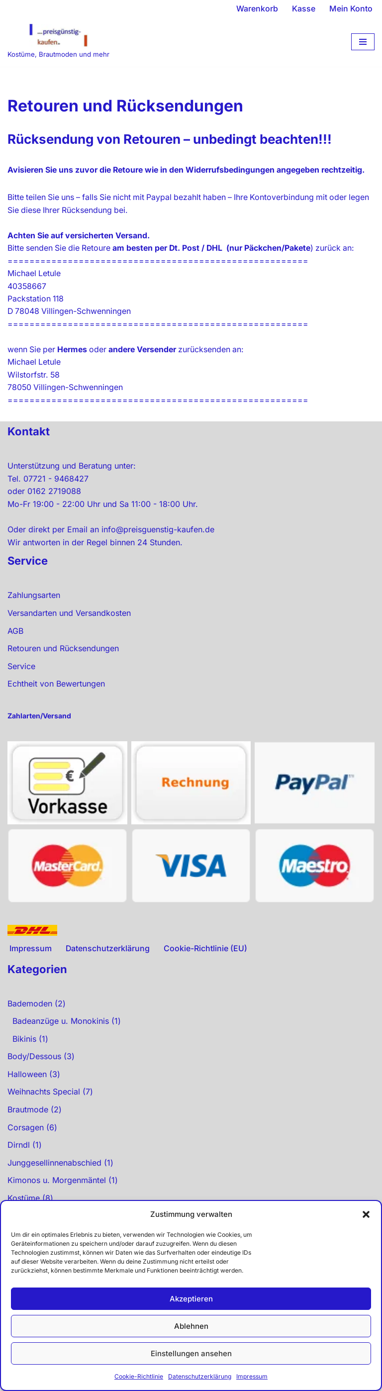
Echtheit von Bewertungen (56, 697)
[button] (366, 1214)
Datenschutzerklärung (199, 1376)
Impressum (252, 1376)
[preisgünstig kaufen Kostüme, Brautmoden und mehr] (58, 42)
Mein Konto (351, 8)
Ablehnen (191, 1326)
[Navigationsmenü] (363, 41)
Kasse (303, 8)
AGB (15, 645)
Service (21, 680)
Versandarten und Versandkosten (69, 627)
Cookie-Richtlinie (138, 1376)
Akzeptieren (191, 1298)
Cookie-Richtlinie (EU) (206, 962)
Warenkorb (257, 8)
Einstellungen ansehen (191, 1353)
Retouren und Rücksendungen (63, 662)
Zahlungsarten (33, 609)
